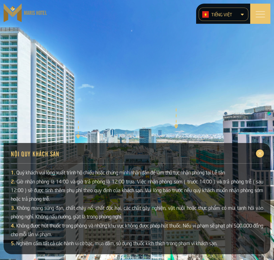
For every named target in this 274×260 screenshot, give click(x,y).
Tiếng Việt (217, 14)
